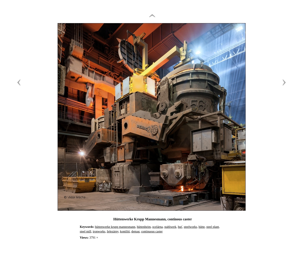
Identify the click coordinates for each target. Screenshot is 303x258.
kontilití (125, 231)
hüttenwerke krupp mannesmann (115, 227)
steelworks (190, 227)
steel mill (85, 231)
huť (180, 227)
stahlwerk (170, 227)
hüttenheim (144, 227)
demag (135, 231)
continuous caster (152, 231)
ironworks (99, 231)
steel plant (212, 227)
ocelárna (157, 227)
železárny (113, 231)
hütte (202, 227)
